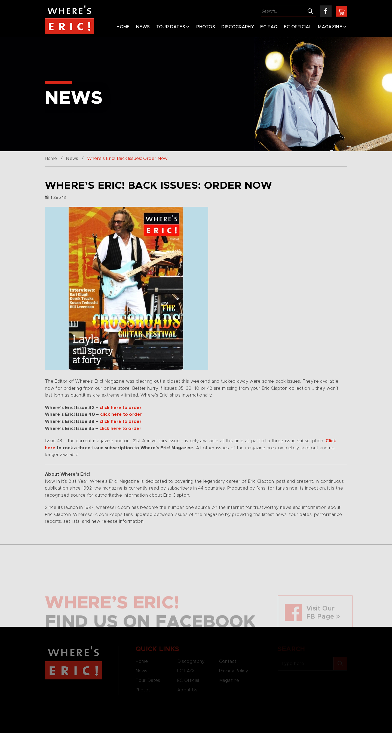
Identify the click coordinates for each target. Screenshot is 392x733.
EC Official (298, 27)
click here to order (121, 408)
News (143, 27)
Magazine (330, 27)
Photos (205, 27)
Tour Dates (170, 27)
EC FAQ (268, 27)
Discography (237, 27)
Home (123, 27)
